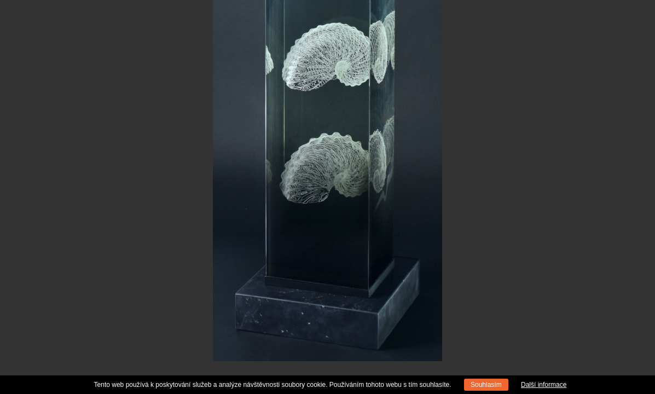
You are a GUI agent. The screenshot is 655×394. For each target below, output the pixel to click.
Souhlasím (486, 385)
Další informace (543, 385)
